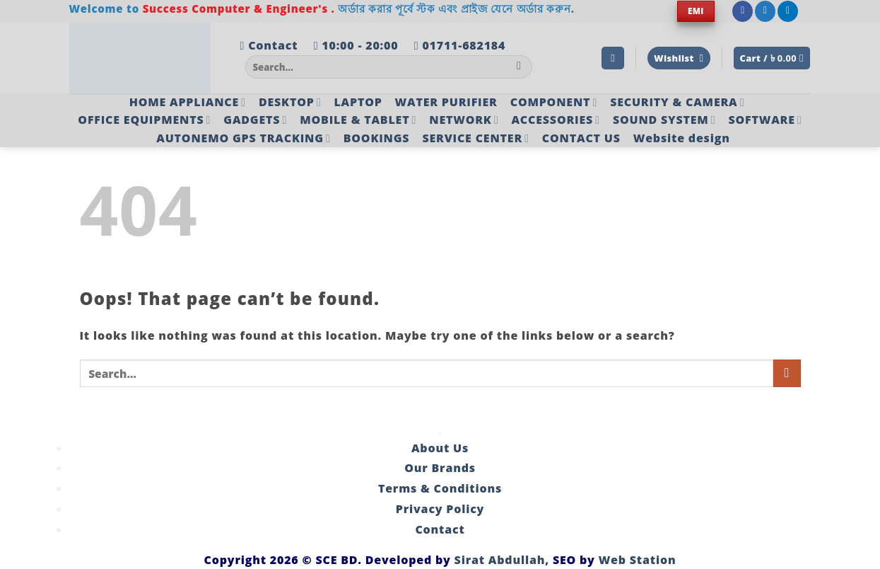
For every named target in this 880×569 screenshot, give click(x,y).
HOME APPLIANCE (187, 102)
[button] (613, 58)
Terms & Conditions (440, 488)
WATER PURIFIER (446, 102)
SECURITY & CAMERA (677, 102)
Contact (439, 529)
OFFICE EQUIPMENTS (144, 119)
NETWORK (463, 119)
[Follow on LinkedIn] (788, 11)
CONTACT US (581, 138)
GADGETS (255, 119)
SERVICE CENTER (475, 138)
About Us (440, 448)
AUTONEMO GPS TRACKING (243, 138)
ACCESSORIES (555, 119)
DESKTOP (290, 102)
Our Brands (440, 468)
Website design (681, 138)
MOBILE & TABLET (358, 119)
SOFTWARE (765, 119)
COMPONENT (553, 102)
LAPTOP (358, 102)
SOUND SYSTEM (664, 119)
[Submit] (519, 67)
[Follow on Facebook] (742, 11)
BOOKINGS (377, 138)
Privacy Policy (440, 509)
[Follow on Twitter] (765, 11)
